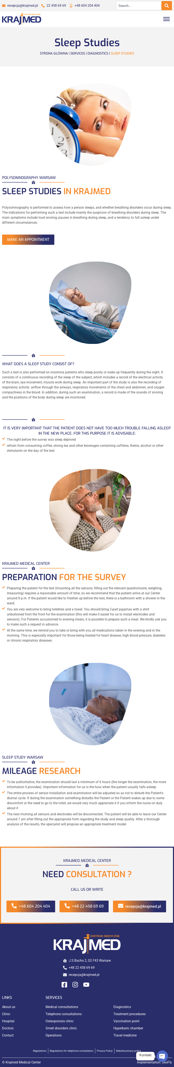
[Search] (166, 5)
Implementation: (154, 1062)
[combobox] (138, 5)
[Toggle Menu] (166, 19)
